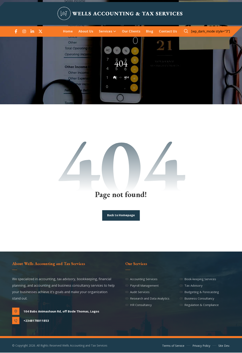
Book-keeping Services (198, 279)
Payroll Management (142, 286)
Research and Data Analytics (147, 299)
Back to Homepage (121, 216)
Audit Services (137, 292)
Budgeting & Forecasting (199, 292)
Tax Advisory (191, 286)
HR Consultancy (138, 305)
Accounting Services (141, 279)
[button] (16, 31)
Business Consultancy (197, 299)
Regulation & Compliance (199, 305)
